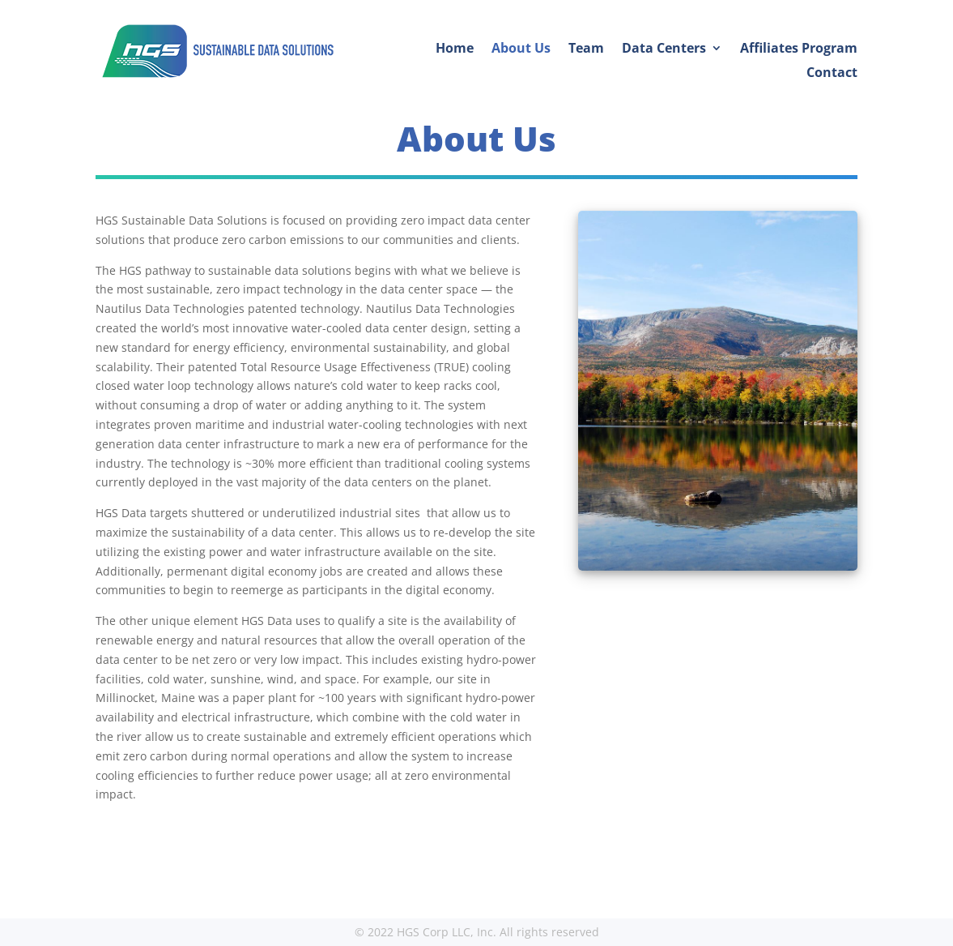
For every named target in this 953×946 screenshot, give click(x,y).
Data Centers (664, 49)
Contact (831, 73)
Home (455, 49)
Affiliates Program (798, 49)
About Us (521, 49)
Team (586, 49)
